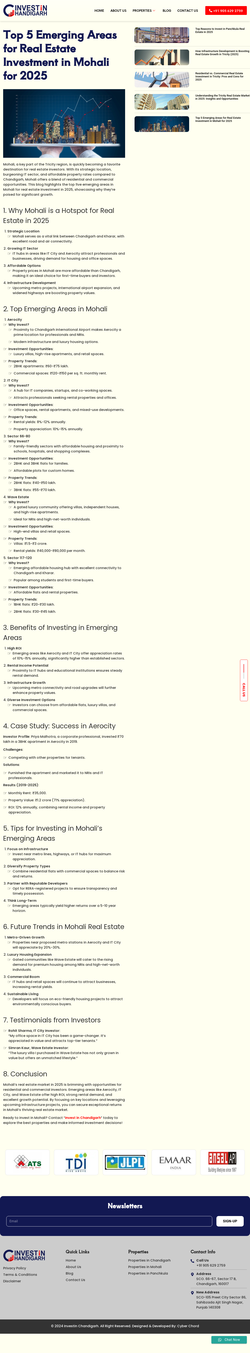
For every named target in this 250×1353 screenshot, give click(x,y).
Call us (244, 690)
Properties (141, 10)
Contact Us (185, 10)
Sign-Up (230, 1221)
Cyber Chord (188, 1326)
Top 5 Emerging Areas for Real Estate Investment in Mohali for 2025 (218, 119)
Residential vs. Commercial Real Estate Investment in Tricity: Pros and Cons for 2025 (219, 76)
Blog (164, 10)
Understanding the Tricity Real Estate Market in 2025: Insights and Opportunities (222, 97)
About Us (116, 10)
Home (96, 10)
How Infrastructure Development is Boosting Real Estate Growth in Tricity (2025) (222, 53)
